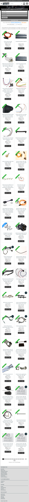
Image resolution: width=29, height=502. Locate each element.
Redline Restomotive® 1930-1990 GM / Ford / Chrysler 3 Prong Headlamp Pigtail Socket (7, 280)
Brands (2, 486)
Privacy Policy (3, 475)
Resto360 (2, 469)
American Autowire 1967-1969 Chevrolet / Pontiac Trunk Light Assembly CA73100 (21, 162)
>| (14, 460)
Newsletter (2, 497)
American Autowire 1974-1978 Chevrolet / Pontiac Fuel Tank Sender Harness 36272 (8, 445)
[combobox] (14, 11)
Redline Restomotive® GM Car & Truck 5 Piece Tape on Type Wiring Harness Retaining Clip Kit (7, 186)
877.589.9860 (9, 0)
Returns (2, 482)
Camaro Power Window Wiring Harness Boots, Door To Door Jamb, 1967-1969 (21, 303)
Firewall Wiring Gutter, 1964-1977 (21, 41)
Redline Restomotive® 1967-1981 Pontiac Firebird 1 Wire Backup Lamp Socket (21, 234)
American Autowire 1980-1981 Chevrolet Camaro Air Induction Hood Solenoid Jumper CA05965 (21, 398)
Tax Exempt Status (4, 472)
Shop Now (5, 17)
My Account (3, 494)
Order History (3, 495)
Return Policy (3, 470)
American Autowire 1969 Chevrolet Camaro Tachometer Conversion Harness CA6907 (8, 421)
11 (22, 459)
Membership (3, 498)
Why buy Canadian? (4, 473)
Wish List (2, 496)
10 (20, 459)
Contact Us (14, 0)
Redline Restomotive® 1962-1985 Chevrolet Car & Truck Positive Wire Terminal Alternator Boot (7, 115)
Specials (2, 488)
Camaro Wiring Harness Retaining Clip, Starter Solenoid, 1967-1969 (8, 327)
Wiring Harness (18, 22)
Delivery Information (4, 474)
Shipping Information (4, 471)
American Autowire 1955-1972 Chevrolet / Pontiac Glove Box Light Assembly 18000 (21, 209)
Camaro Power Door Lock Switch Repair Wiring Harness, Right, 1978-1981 (7, 139)
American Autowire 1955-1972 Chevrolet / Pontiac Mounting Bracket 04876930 (8, 350)
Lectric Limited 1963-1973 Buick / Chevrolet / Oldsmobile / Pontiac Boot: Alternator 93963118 (7, 397)
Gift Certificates (3, 487)
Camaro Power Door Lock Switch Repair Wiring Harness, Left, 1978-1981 (21, 115)
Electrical (13, 22)
